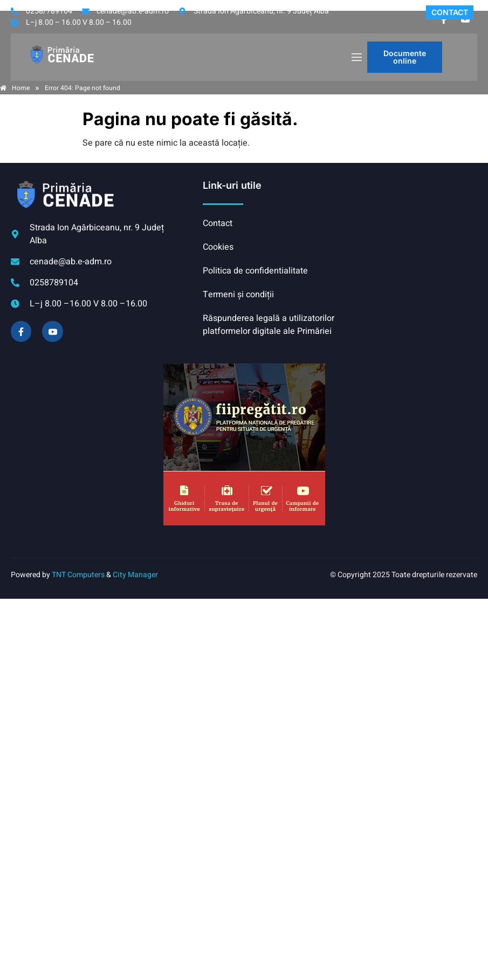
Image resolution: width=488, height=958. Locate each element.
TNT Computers (78, 574)
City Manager (135, 574)
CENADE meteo (408, 219)
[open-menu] (356, 57)
